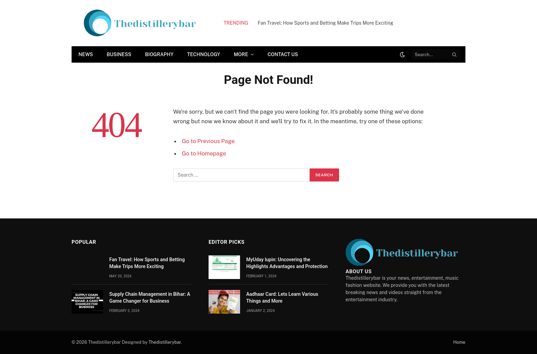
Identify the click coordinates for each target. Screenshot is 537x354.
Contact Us (282, 54)
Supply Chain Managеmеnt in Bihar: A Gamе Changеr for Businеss (149, 297)
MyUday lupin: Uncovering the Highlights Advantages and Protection (287, 263)
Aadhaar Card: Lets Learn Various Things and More (282, 297)
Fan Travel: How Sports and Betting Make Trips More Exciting (326, 23)
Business (119, 54)
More (241, 54)
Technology (203, 54)
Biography (159, 54)
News (85, 54)
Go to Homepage (204, 153)
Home (459, 342)
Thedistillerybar (165, 342)
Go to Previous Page (208, 141)
